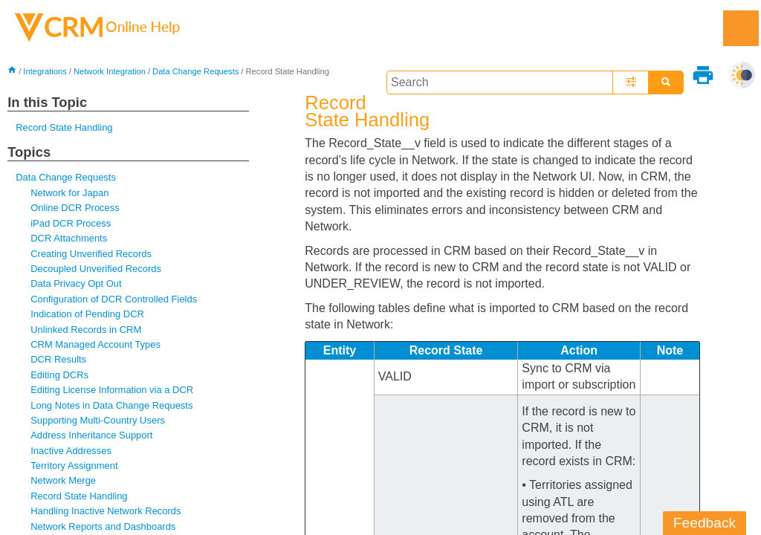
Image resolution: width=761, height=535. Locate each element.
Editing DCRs (59, 374)
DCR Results (58, 359)
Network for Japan (69, 192)
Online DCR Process (75, 207)
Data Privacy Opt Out (75, 283)
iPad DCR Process (70, 223)
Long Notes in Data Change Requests (111, 405)
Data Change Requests (195, 71)
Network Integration (110, 71)
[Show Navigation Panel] (741, 28)
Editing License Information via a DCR (111, 389)
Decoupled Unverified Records (95, 268)
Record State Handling (64, 127)
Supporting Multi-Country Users (97, 420)
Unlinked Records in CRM (85, 329)
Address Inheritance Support (91, 435)
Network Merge (63, 480)
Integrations (44, 71)
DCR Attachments (68, 238)
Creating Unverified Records (91, 253)
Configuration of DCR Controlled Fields (113, 299)
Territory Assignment (73, 465)
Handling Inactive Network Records (105, 510)
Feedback (704, 523)
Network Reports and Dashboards (102, 526)
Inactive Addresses (70, 450)
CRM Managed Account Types (95, 344)
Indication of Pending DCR (87, 314)
